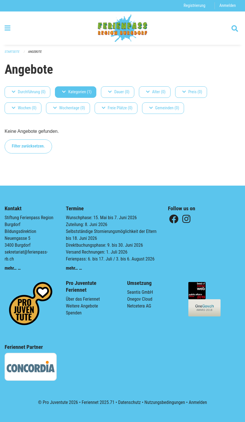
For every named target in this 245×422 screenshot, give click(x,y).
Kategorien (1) (76, 92)
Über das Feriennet (83, 299)
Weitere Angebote (82, 306)
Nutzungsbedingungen (164, 402)
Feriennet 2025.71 (98, 402)
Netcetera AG (139, 306)
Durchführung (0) (28, 92)
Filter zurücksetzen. (28, 146)
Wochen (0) (24, 108)
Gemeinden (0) (164, 108)
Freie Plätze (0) (117, 108)
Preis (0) (192, 92)
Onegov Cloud (139, 299)
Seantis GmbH (140, 292)
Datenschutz (129, 402)
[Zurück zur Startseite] (123, 28)
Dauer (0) (118, 92)
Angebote (35, 52)
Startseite (12, 52)
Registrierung (194, 5)
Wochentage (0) (69, 108)
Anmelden (227, 5)
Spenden (74, 313)
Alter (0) (156, 92)
